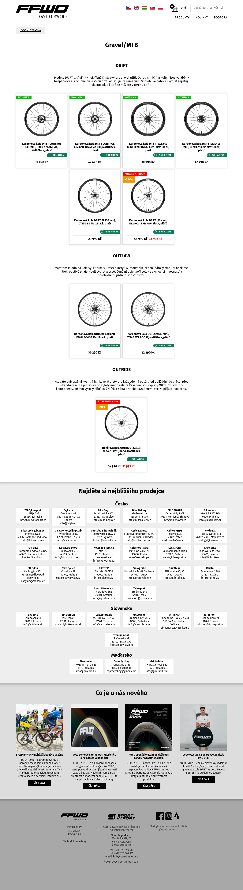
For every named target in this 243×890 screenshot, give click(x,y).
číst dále (39, 782)
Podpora (220, 17)
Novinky (202, 17)
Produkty (182, 17)
